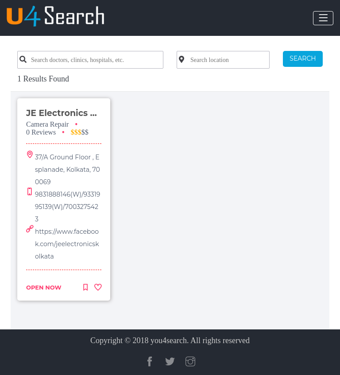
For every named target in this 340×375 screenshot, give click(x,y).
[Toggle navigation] (323, 18)
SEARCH (303, 58)
